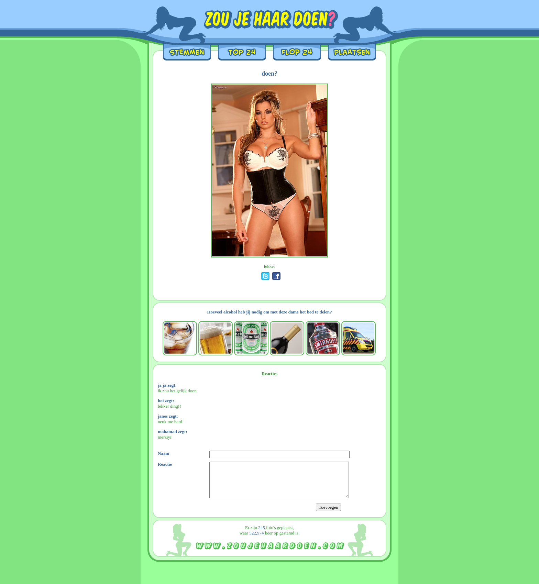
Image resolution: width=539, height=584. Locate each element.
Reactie (165, 464)
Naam (163, 453)
